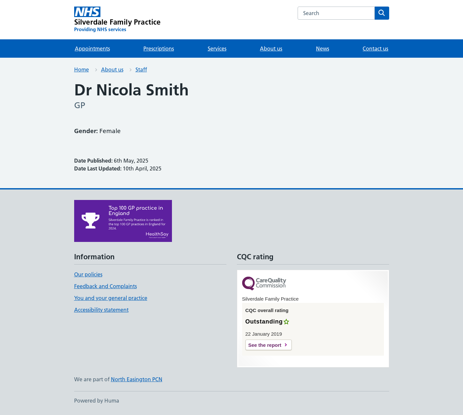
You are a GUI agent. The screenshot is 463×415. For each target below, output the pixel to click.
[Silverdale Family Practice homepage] (117, 20)
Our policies (88, 274)
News (322, 48)
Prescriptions (158, 48)
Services (217, 48)
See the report (265, 345)
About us (271, 48)
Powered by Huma (96, 400)
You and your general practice (110, 298)
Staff (141, 69)
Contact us (375, 48)
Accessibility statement (101, 309)
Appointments (92, 48)
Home (81, 69)
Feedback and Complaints (105, 286)
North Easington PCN (136, 379)
